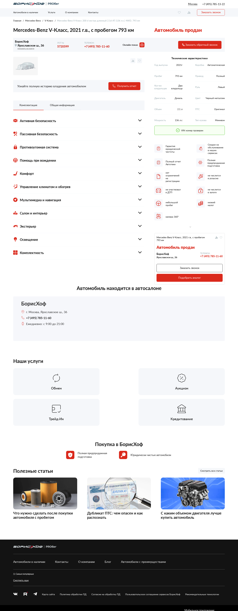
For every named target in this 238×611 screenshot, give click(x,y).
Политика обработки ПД (73, 564)
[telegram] (35, 564)
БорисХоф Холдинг (30, 597)
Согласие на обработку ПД (105, 564)
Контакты (93, 12)
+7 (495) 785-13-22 (213, 4)
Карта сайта (48, 564)
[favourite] (179, 12)
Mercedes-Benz (33, 20)
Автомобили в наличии (25, 12)
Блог (108, 531)
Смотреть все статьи (211, 440)
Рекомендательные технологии (202, 564)
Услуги (51, 12)
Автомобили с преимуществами (143, 531)
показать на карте (26, 48)
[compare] (188, 12)
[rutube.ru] (25, 564)
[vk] (15, 564)
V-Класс (49, 20)
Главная (17, 20)
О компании (71, 12)
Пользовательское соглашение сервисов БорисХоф (152, 564)
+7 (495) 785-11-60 (96, 46)
